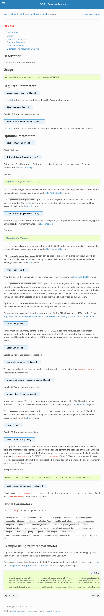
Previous (10, 596)
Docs (6, 14)
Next (95, 596)
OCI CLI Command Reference (54, 4)
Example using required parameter (23, 49)
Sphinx (16, 611)
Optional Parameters (17, 42)
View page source (91, 14)
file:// (29, 206)
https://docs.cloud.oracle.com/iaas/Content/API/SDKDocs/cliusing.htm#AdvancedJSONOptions (49, 316)
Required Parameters (17, 39)
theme (31, 611)
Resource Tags (26, 167)
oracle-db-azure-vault (36, 14)
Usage (10, 36)
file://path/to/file (54, 193)
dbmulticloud (17, 14)
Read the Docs (53, 611)
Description (12, 32)
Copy (95, 573)
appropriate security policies (38, 566)
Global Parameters (15, 46)
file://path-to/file (81, 277)
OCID (10, 100)
